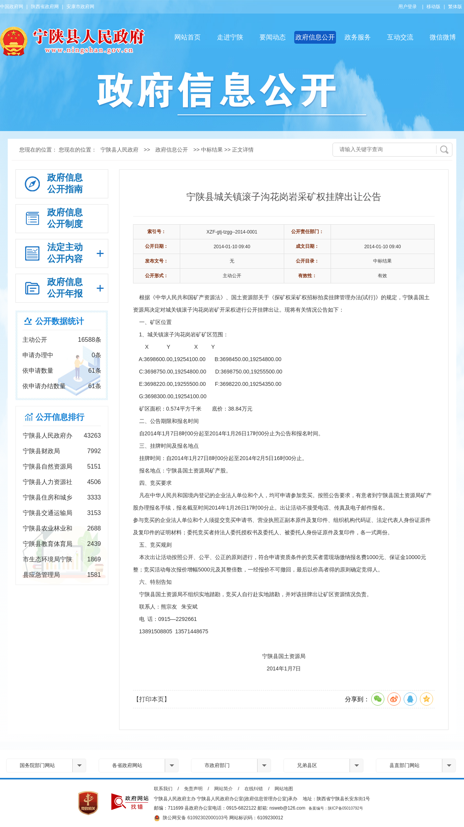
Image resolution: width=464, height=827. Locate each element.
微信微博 (443, 37)
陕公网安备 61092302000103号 (191, 818)
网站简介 (223, 788)
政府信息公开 (315, 37)
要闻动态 (272, 37)
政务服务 (358, 37)
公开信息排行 (60, 417)
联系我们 (163, 788)
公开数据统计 (59, 321)
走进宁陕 (230, 37)
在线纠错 (253, 788)
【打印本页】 (151, 699)
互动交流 (400, 37)
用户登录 (407, 6)
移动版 (433, 6)
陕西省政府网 (45, 6)
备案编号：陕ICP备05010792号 (336, 808)
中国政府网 (11, 6)
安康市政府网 (80, 6)
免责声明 (193, 788)
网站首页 (187, 37)
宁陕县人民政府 (119, 150)
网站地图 (284, 788)
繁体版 (455, 6)
